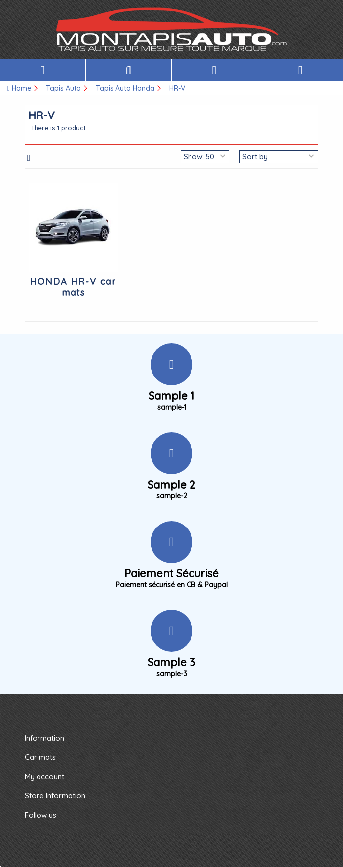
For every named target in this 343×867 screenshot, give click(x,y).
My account (44, 776)
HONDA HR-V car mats (73, 287)
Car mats (40, 757)
